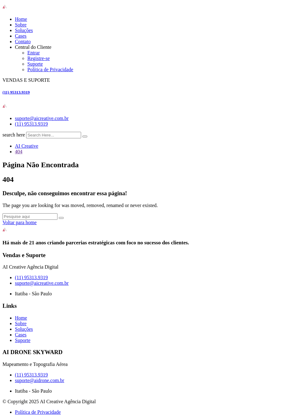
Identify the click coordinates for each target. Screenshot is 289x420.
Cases (20, 36)
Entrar (33, 52)
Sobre (20, 24)
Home (21, 19)
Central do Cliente (33, 47)
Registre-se (38, 58)
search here (13, 134)
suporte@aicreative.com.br (42, 118)
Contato (23, 41)
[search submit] (84, 136)
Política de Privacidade (50, 69)
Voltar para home (19, 222)
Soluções (24, 30)
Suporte (35, 64)
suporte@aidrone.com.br (39, 380)
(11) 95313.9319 (16, 92)
